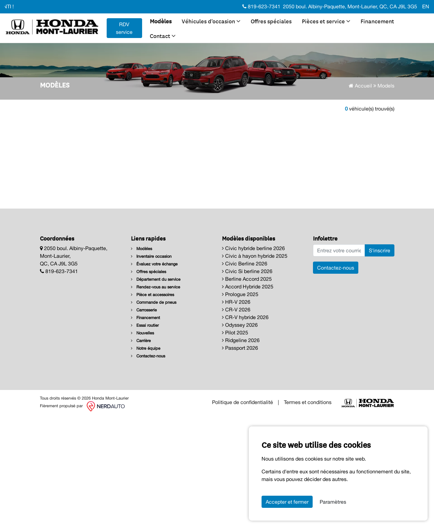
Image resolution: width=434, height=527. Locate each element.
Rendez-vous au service (155, 287)
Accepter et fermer (287, 502)
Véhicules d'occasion (211, 21)
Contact (163, 35)
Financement (377, 21)
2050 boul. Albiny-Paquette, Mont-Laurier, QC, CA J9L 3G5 (350, 6)
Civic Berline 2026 (244, 263)
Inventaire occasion (151, 256)
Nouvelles (142, 333)
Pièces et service (326, 21)
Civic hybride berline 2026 (253, 248)
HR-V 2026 (236, 302)
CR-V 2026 (236, 309)
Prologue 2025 (240, 294)
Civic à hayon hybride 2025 (254, 256)
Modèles (160, 21)
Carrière (141, 340)
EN (425, 6)
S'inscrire (379, 250)
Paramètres (333, 502)
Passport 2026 (240, 348)
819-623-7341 (261, 6)
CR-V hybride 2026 (245, 317)
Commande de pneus (153, 302)
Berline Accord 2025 (247, 279)
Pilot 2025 (235, 332)
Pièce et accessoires (152, 294)
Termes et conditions (307, 402)
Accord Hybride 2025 (247, 286)
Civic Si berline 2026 (247, 271)
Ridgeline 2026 (241, 340)
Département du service (155, 279)
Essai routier (145, 325)
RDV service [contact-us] (124, 28)
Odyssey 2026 (240, 325)
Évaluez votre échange (154, 264)
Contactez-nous (148, 356)
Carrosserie (144, 310)
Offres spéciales (271, 21)
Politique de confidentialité (242, 402)
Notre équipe (145, 348)
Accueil (360, 85)
